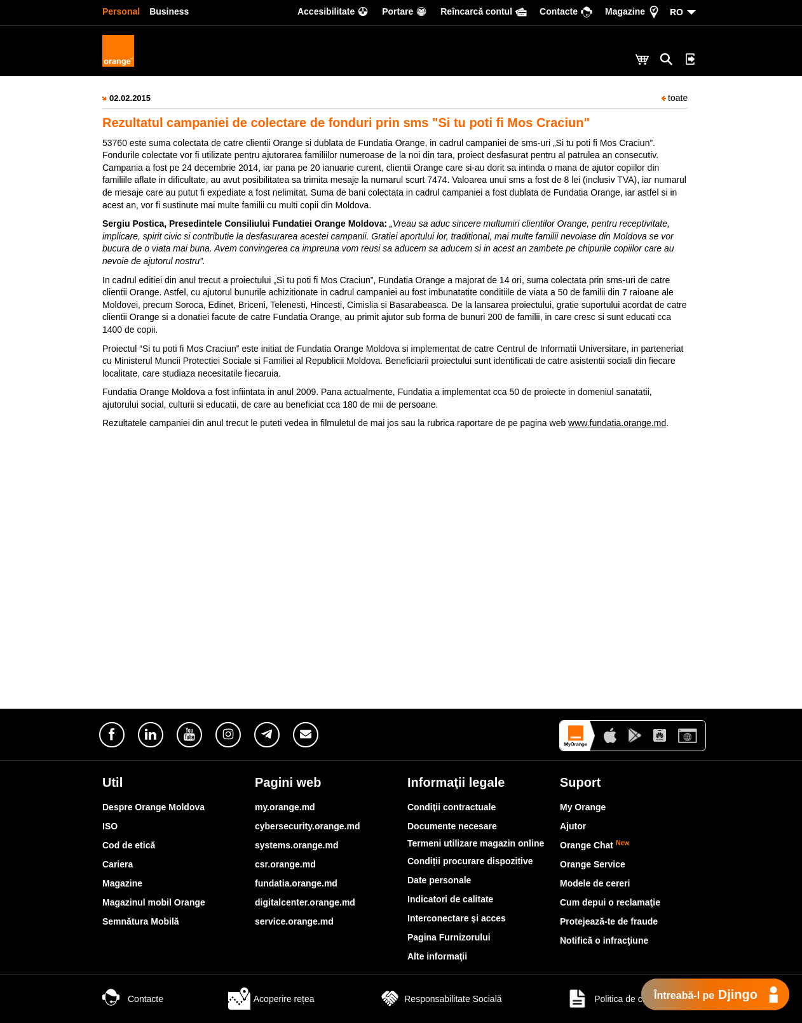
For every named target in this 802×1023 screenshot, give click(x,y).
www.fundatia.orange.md (617, 423)
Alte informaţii (437, 956)
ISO (110, 826)
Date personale (439, 880)
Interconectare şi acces (456, 918)
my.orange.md (285, 807)
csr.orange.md (285, 864)
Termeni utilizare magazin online (475, 843)
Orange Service (592, 864)
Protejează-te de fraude (609, 921)
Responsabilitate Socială (440, 999)
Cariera (117, 864)
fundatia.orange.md (296, 883)
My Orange (583, 807)
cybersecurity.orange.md (307, 826)
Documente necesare (452, 826)
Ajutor (573, 826)
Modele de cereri (595, 883)
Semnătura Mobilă (140, 921)
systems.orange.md (297, 845)
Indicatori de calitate (450, 899)
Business (169, 11)
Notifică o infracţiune (604, 940)
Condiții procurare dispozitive (470, 861)
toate (675, 98)
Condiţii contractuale (451, 807)
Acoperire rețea (271, 999)
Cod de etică (128, 845)
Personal (121, 11)
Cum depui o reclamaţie (610, 902)
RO (676, 12)
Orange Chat (595, 845)
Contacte (132, 999)
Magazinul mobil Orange (153, 902)
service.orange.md (294, 921)
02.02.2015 (130, 98)
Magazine (122, 883)
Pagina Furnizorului (449, 937)
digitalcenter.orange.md (305, 902)
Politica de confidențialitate (633, 999)
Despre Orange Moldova (153, 807)
